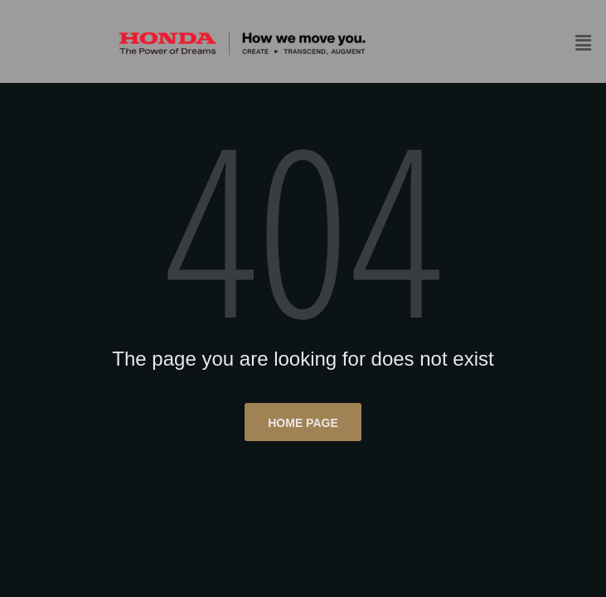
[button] (586, 43)
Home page (303, 423)
